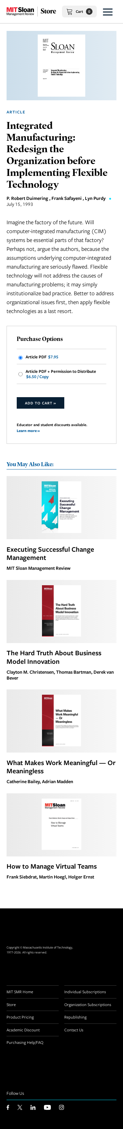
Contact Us (73, 1029)
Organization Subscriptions (87, 1004)
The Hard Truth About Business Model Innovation (54, 657)
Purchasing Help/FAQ (25, 1042)
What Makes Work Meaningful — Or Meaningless (61, 767)
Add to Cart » (40, 402)
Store (11, 1004)
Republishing (75, 1017)
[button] (107, 11)
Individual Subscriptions (85, 991)
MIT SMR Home (20, 991)
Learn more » (28, 430)
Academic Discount (23, 1029)
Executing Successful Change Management (50, 553)
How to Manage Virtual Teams (52, 866)
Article (16, 112)
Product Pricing (20, 1017)
